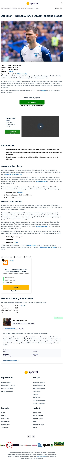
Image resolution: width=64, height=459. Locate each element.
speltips (43, 91)
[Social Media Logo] (29, 436)
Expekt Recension (16, 291)
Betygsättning (37, 413)
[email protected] (10, 329)
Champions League (42, 226)
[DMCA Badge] (2, 445)
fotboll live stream (41, 182)
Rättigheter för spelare (39, 388)
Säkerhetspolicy (5, 425)
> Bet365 (10, 72)
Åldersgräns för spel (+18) (8, 385)
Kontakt (3, 416)
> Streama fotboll (12, 132)
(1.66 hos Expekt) (21, 74)
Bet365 (20, 192)
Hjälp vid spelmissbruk (39, 385)
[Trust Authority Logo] (16, 445)
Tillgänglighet (4, 428)
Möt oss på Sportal (38, 416)
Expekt (16, 243)
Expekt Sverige (31, 245)
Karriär (35, 422)
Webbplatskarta (5, 422)
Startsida (3, 8)
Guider (3, 413)
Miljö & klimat (36, 397)
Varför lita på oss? (38, 419)
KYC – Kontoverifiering (7, 388)
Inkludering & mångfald (7, 391)
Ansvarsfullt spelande (38, 382)
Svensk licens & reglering (39, 400)
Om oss (35, 428)
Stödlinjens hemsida (41, 456)
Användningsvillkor (6, 382)
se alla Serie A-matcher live (13, 174)
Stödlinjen (35, 394)
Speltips (9, 8)
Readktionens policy (38, 425)
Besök (16, 287)
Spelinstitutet (36, 391)
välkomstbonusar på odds (48, 247)
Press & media (5, 419)
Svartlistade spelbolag (39, 403)
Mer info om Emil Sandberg (11, 360)
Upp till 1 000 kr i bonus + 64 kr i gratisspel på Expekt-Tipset (16, 271)
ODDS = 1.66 (32, 102)
